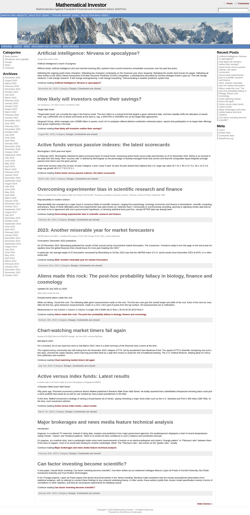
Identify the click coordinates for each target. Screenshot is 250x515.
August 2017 (11, 212)
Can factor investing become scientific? (82, 463)
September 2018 (13, 180)
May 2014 (9, 255)
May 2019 (9, 163)
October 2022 (11, 106)
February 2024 (12, 86)
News (27, 46)
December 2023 (12, 89)
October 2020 (11, 132)
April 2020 (10, 140)
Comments (243, 3)
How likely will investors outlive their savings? (89, 99)
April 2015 (10, 229)
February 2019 (12, 172)
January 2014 (11, 266)
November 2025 (12, 77)
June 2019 (10, 160)
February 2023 (12, 100)
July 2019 (9, 158)
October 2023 (11, 92)
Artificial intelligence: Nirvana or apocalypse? (88, 53)
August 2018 (11, 183)
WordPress (125, 512)
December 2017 (12, 203)
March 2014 (10, 261)
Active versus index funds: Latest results (83, 376)
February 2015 (12, 232)
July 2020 (9, 135)
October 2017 (11, 206)
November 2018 (12, 178)
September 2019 (13, 155)
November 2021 (12, 120)
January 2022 (11, 117)
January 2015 (11, 235)
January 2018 (11, 201)
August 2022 (11, 109)
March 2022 (10, 112)
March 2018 (10, 198)
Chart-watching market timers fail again (81, 330)
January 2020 (11, 143)
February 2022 (12, 115)
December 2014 (12, 238)
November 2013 (12, 272)
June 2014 (10, 252)
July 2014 (9, 249)
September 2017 (13, 209)
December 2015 (12, 218)
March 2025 (10, 83)
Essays (18, 46)
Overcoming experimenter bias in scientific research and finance (109, 189)
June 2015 (10, 226)
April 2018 (10, 195)
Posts (230, 3)
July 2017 (9, 215)
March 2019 (10, 169)
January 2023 (11, 103)
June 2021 (10, 123)
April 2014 (10, 258)
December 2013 (12, 269)
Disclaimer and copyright (46, 46)
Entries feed (224, 132)
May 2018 (9, 192)
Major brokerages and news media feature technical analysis (105, 422)
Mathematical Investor (81, 5)
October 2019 (11, 152)
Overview (6, 46)
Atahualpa (137, 512)
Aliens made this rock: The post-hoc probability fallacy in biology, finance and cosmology (100, 314)
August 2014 (11, 246)
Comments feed (226, 135)
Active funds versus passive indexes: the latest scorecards (103, 144)
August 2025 (11, 80)
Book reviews (71, 46)
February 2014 (12, 264)
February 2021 (12, 126)
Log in (222, 130)
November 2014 (12, 241)
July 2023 (9, 95)
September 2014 (13, 244)
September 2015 (13, 223)
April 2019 (10, 166)
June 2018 (10, 189)
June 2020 (10, 138)
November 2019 (12, 149)
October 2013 (11, 275)
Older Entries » (205, 504)
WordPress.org (226, 138)
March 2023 (10, 97)
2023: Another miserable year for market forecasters (95, 230)
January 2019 (11, 175)
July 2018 (9, 186)
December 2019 (12, 146)
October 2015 (11, 221)
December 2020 (12, 129)
